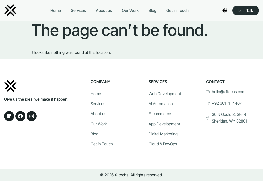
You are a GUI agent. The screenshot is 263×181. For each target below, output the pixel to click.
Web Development (165, 93)
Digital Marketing (163, 133)
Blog (152, 10)
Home (55, 10)
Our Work (130, 10)
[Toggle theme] (224, 10)
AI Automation (161, 103)
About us (104, 10)
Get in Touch (177, 10)
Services (78, 10)
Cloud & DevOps (163, 143)
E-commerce (160, 113)
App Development (164, 123)
